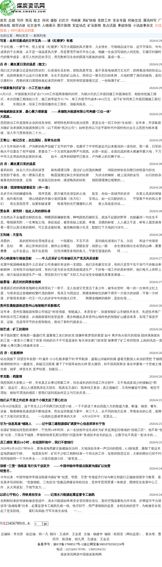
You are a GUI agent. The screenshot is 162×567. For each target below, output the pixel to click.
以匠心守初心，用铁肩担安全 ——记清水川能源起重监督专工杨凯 (47, 494)
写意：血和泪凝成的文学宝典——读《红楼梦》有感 (36, 40)
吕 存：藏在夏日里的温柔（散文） (24, 64)
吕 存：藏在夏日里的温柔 (18, 164)
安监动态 (79, 25)
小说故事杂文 (143, 25)
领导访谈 (18, 25)
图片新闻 (64, 25)
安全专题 (119, 20)
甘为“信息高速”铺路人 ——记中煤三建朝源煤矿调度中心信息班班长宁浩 (52, 423)
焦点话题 (109, 25)
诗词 (46, 20)
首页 (3, 20)
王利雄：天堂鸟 (11, 234)
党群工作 (104, 20)
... (26, 523)
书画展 (76, 20)
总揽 (11, 20)
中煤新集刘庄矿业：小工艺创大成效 (25, 88)
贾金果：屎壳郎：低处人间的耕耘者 (25, 211)
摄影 (54, 20)
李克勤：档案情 (11, 376)
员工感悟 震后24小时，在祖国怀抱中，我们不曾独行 (36, 442)
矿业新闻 (94, 25)
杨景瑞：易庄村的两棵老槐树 (20, 282)
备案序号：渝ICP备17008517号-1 (60, 544)
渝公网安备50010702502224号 (104, 544)
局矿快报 (89, 20)
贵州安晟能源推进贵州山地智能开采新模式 (30, 305)
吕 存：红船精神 (11, 353)
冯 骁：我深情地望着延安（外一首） (25, 187)
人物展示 (49, 25)
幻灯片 (64, 20)
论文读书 (33, 25)
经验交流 (134, 20)
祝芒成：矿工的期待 (14, 329)
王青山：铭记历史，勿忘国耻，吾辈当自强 (30, 140)
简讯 (28, 20)
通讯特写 (150, 20)
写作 (20, 20)
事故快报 (124, 25)
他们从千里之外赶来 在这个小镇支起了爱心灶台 (33, 400)
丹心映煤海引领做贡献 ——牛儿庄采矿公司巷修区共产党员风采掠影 (49, 258)
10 (23, 523)
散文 (37, 20)
